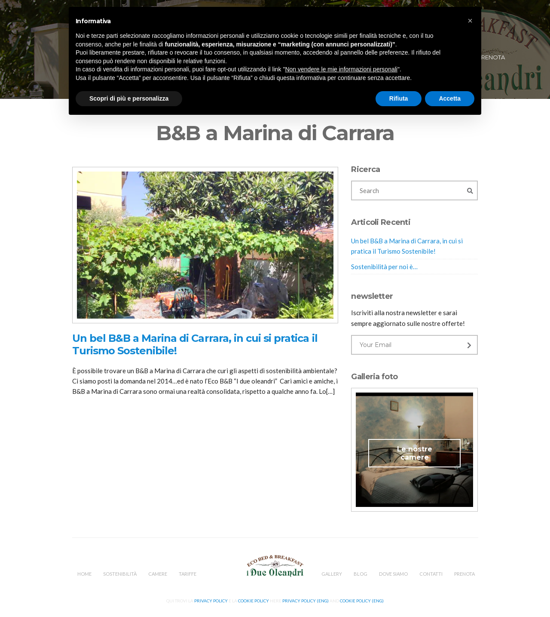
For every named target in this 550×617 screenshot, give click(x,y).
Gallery (331, 574)
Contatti (431, 574)
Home (84, 574)
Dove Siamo (393, 574)
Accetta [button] (450, 98)
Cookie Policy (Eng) (362, 600)
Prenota (491, 57)
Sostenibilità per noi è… (384, 266)
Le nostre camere (414, 453)
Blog (360, 574)
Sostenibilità (120, 574)
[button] (470, 21)
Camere (157, 574)
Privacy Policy (211, 600)
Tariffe (187, 574)
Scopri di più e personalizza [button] (128, 98)
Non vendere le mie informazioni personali (341, 69)
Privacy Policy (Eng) (305, 600)
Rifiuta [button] (398, 98)
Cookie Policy (253, 600)
